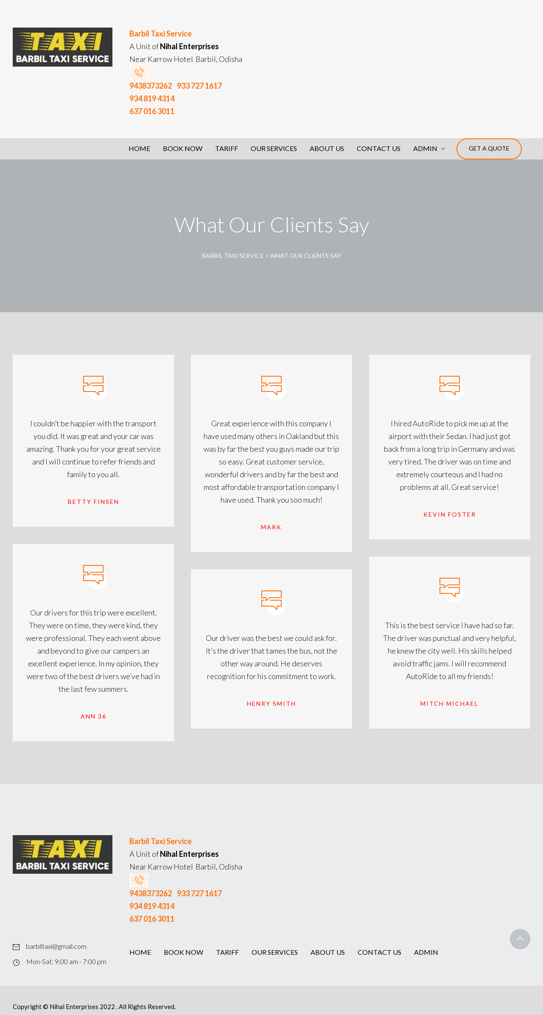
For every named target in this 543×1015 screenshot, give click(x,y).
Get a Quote (489, 148)
